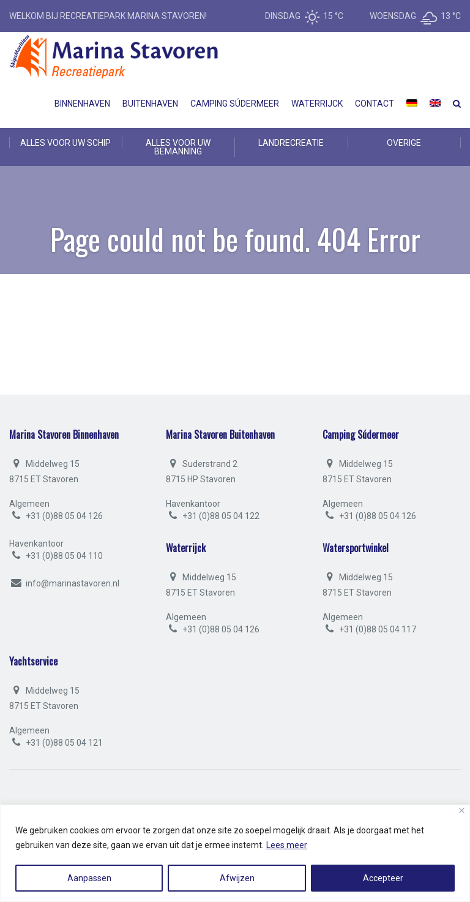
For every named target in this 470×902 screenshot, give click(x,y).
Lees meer (286, 845)
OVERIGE (404, 143)
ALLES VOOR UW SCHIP (65, 143)
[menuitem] (411, 103)
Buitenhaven (150, 103)
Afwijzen (237, 878)
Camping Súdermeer (234, 103)
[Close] (461, 810)
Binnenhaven (82, 103)
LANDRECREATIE (291, 143)
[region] (235, 853)
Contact (374, 103)
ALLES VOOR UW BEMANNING (178, 147)
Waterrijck (317, 103)
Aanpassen (89, 878)
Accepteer (383, 878)
